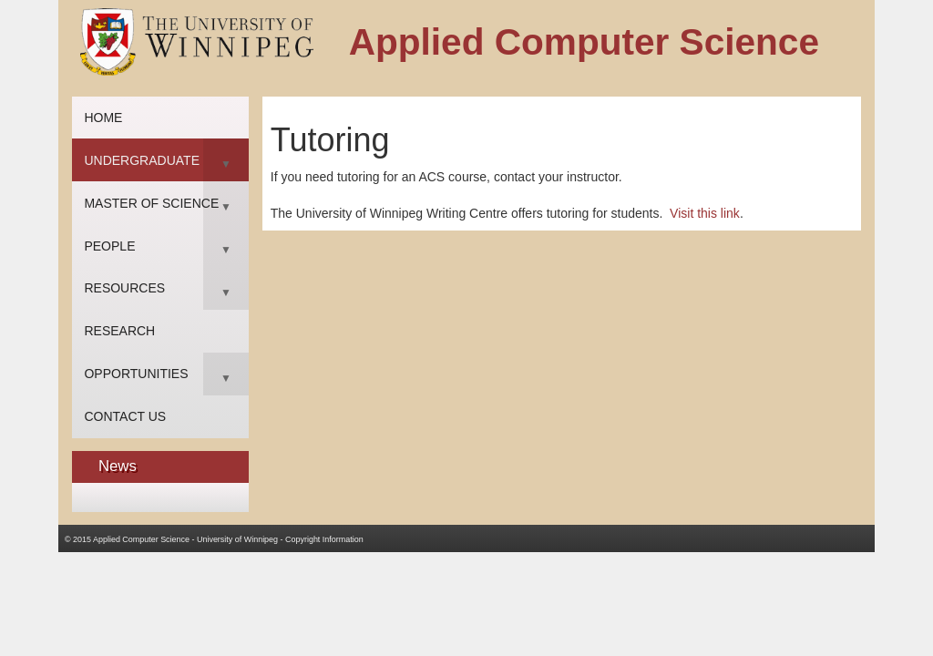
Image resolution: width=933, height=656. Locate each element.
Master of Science (151, 203)
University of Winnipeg (237, 539)
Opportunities (136, 373)
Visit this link (705, 213)
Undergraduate (142, 160)
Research (119, 330)
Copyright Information (324, 539)
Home (103, 117)
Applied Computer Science (141, 539)
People (109, 246)
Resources (124, 288)
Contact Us (125, 416)
